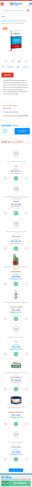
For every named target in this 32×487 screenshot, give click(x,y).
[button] (2, 4)
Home (3, 16)
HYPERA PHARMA (20, 23)
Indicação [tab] (7, 75)
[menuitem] (3, 16)
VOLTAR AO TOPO (16, 470)
